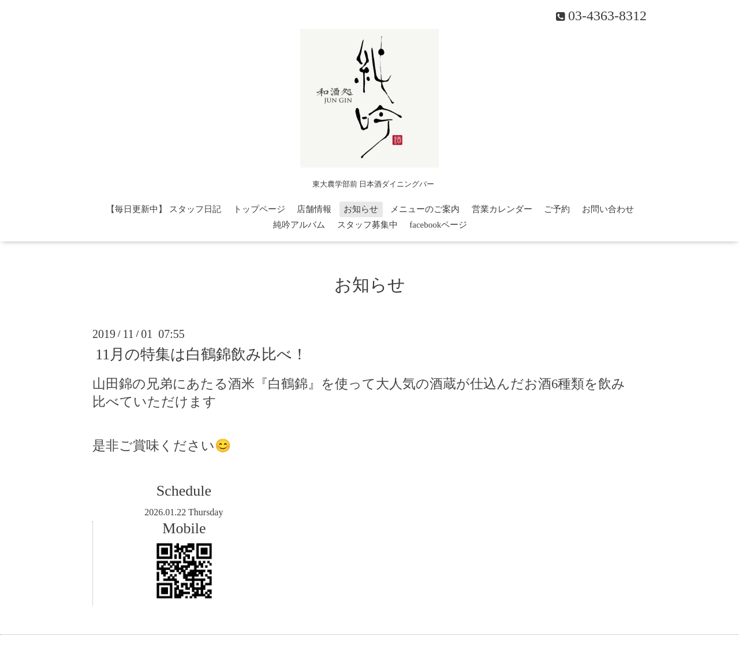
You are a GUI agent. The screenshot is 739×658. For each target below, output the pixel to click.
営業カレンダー (502, 209)
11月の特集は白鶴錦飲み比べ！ (201, 354)
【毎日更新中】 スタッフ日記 (163, 209)
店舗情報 (314, 209)
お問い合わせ (608, 209)
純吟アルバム (299, 224)
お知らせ (361, 209)
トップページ (259, 209)
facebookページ (438, 224)
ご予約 (557, 209)
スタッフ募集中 (367, 224)
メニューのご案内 (425, 209)
